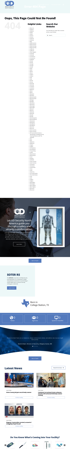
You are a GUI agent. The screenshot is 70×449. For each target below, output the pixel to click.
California (32, 49)
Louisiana (32, 86)
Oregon (31, 145)
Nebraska (32, 112)
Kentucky (32, 83)
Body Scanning (33, 46)
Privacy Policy (33, 151)
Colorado (32, 53)
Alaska (31, 32)
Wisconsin (32, 188)
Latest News (8, 390)
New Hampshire (33, 118)
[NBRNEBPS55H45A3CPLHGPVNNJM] (50, 373)
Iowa (31, 77)
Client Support (33, 52)
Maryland (32, 94)
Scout (31, 157)
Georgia (31, 64)
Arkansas (32, 38)
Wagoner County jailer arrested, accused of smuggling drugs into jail (18, 423)
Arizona (31, 35)
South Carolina (33, 161)
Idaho (31, 68)
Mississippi (32, 106)
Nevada (31, 115)
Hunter (31, 67)
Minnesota (32, 103)
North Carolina (33, 130)
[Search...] (55, 35)
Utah (31, 176)
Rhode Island (32, 154)
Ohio (31, 139)
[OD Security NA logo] (9, 1)
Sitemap (31, 158)
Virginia (31, 179)
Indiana (31, 74)
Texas (31, 169)
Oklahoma (32, 142)
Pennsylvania (33, 148)
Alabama (32, 29)
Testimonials (32, 167)
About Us (32, 28)
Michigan (32, 100)
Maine (31, 91)
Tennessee (32, 164)
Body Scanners (33, 43)
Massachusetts (33, 97)
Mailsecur (32, 89)
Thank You (32, 172)
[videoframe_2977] (19, 373)
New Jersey (32, 121)
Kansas (31, 80)
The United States (34, 173)
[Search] (47, 35)
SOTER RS (32, 160)
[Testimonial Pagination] (32, 346)
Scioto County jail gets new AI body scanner (18, 392)
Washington (32, 182)
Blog (31, 41)
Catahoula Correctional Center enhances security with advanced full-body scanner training (50, 394)
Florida (31, 61)
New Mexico (32, 124)
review (31, 152)
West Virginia (33, 185)
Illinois (31, 71)
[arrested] (19, 403)
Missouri (32, 109)
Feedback (32, 59)
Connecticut (32, 56)
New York (32, 127)
